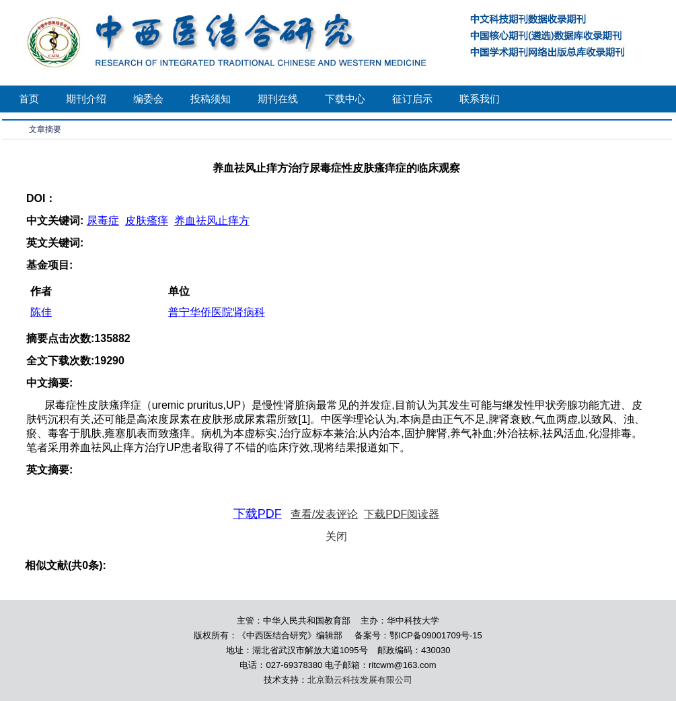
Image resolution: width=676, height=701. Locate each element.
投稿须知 (210, 98)
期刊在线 (278, 98)
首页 (29, 98)
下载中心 (345, 98)
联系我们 (479, 98)
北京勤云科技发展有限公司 (359, 680)
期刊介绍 (86, 98)
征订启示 (412, 98)
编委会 (148, 98)
